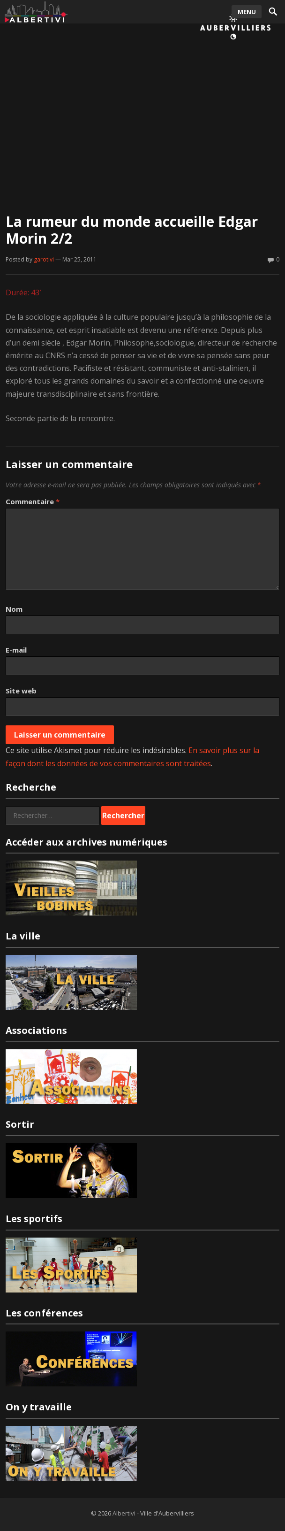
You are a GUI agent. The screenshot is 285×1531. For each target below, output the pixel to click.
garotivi (44, 259)
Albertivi (123, 1513)
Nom (14, 609)
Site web (21, 690)
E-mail (16, 649)
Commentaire (33, 501)
